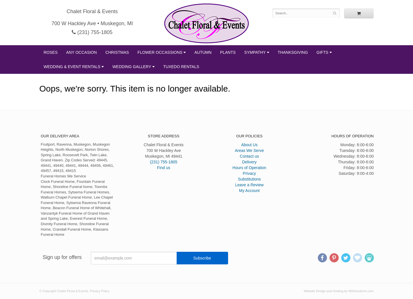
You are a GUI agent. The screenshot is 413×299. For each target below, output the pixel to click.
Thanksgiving (293, 52)
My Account (249, 190)
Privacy (249, 173)
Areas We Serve (249, 150)
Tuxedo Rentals (181, 66)
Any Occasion (81, 52)
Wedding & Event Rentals (72, 66)
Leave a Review (249, 185)
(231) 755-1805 (92, 32)
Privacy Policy (99, 291)
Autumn (203, 52)
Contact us (249, 156)
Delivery (249, 162)
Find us (163, 167)
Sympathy (255, 52)
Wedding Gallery (131, 66)
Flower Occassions (159, 52)
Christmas (117, 52)
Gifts (322, 52)
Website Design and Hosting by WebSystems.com (339, 291)
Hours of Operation (249, 167)
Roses (51, 52)
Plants (228, 52)
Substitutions (249, 179)
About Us (249, 144)
